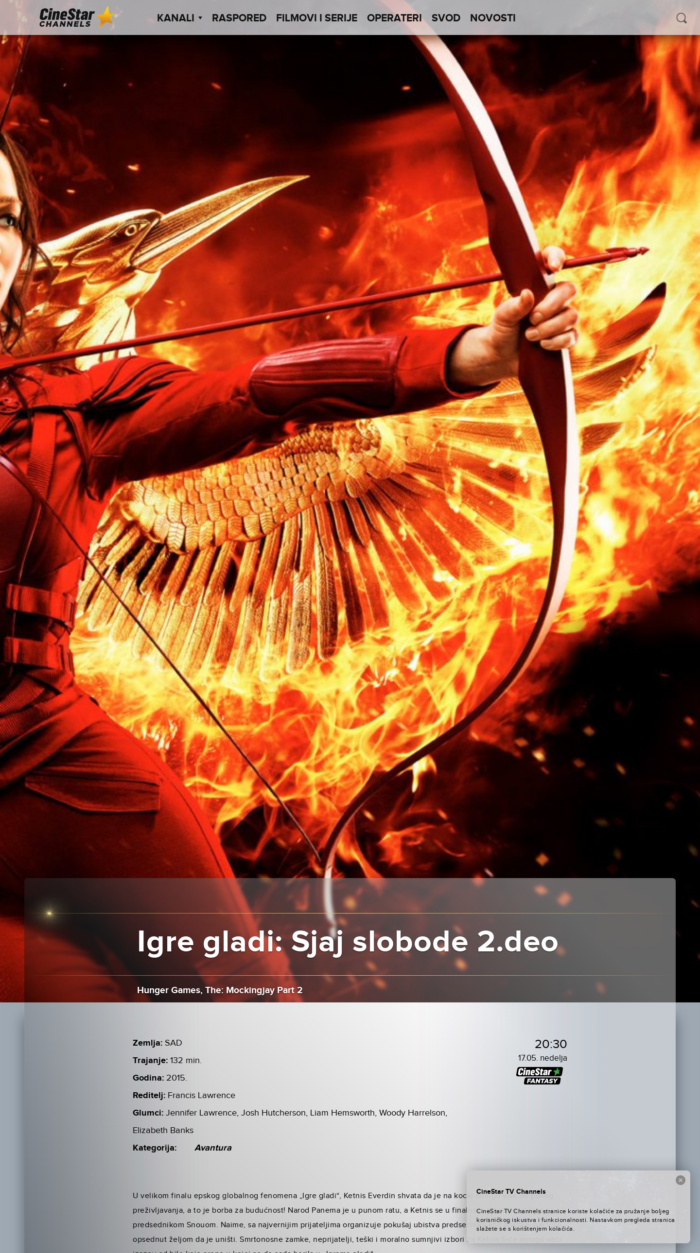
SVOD (446, 18)
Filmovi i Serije (316, 18)
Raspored (239, 18)
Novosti (493, 18)
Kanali (179, 18)
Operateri (394, 18)
